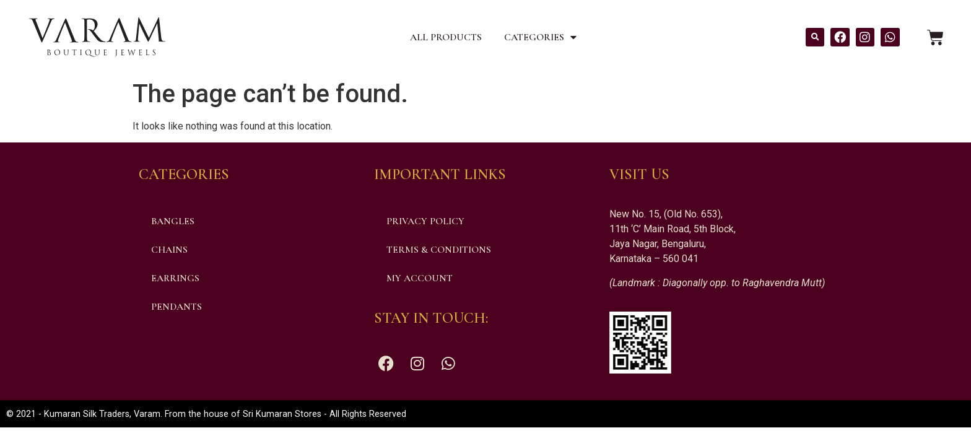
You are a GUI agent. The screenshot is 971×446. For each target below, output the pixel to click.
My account (419, 278)
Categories (540, 37)
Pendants (176, 306)
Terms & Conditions (438, 249)
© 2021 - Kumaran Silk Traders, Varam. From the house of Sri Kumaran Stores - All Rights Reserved (206, 414)
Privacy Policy (425, 221)
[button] (815, 37)
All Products (446, 37)
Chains (169, 249)
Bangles (172, 221)
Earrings (175, 278)
